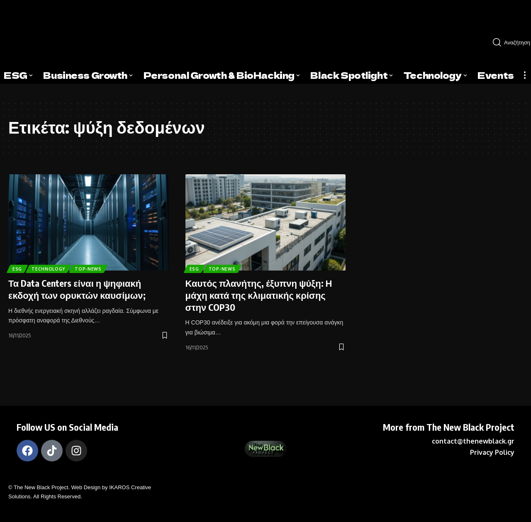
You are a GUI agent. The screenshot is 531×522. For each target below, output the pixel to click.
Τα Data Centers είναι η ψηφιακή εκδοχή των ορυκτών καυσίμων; (77, 289)
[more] (525, 75)
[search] (508, 42)
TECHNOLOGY (54, 267)
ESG (19, 267)
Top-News (98, 267)
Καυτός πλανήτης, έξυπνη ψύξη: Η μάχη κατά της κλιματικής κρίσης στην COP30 (258, 294)
